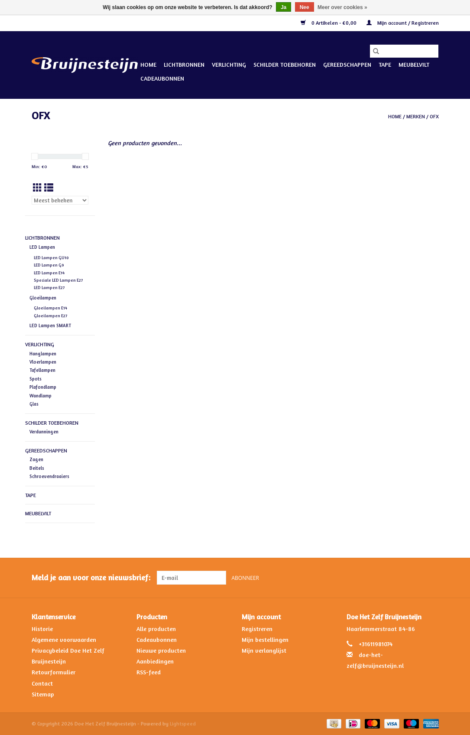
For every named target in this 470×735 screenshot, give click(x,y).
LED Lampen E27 (49, 287)
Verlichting (229, 64)
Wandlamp (40, 396)
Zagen (36, 459)
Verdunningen (43, 432)
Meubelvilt (414, 64)
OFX (434, 116)
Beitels (36, 468)
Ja (283, 7)
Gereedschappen (347, 64)
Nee (304, 7)
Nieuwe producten (161, 650)
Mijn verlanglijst (264, 650)
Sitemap (43, 694)
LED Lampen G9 (49, 265)
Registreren (257, 628)
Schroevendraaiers (49, 476)
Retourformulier (53, 672)
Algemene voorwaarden (64, 639)
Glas (34, 404)
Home (148, 64)
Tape (385, 64)
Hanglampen (42, 354)
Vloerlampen (42, 362)
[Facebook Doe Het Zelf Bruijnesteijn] (416, 578)
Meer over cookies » (342, 7)
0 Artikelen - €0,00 (329, 23)
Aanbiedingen (155, 661)
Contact (42, 683)
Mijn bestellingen (265, 639)
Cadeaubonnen (162, 78)
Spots (35, 379)
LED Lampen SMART (50, 325)
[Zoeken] (404, 51)
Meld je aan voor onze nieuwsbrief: (91, 577)
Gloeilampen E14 (50, 308)
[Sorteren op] (60, 200)
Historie (42, 628)
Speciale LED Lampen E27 (58, 280)
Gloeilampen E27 (50, 315)
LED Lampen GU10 (51, 257)
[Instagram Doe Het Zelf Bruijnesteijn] (431, 578)
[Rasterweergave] (37, 187)
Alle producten (156, 628)
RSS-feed (148, 672)
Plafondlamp (42, 387)
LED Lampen (42, 247)
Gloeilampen (42, 298)
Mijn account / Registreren (402, 23)
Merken (415, 116)
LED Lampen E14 (49, 272)
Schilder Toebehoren (284, 64)
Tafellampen (42, 370)
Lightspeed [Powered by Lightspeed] (183, 723)
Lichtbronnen (184, 64)
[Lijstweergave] (48, 187)
